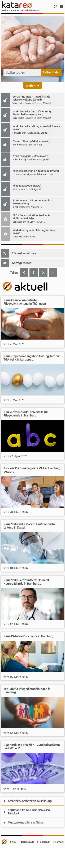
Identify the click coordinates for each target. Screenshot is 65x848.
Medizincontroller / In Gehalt (24, 822)
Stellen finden (51, 72)
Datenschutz (26, 842)
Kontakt (58, 842)
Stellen (33, 86)
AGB (13, 842)
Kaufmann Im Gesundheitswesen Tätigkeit (27, 811)
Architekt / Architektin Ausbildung (28, 801)
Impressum (43, 842)
